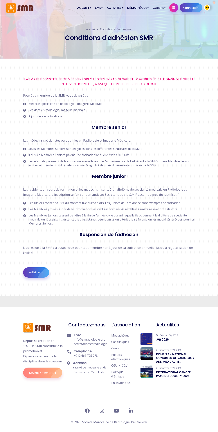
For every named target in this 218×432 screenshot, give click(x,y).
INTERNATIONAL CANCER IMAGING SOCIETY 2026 (173, 374)
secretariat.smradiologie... (91, 344)
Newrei (142, 422)
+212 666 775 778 (86, 356)
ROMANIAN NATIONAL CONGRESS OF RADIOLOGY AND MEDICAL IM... (175, 358)
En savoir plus (121, 383)
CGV (124, 366)
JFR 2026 (162, 339)
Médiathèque (120, 335)
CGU (114, 366)
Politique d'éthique (117, 374)
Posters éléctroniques (120, 357)
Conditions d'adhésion (115, 29)
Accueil (91, 29)
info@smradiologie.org (89, 339)
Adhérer (39, 272)
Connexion (192, 7)
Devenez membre (45, 373)
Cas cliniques (120, 342)
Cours (115, 348)
